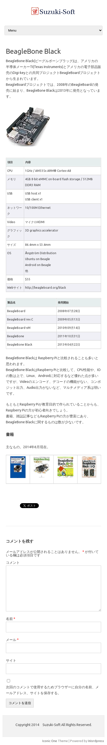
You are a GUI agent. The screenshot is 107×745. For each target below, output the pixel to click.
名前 (10, 619)
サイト (11, 660)
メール (12, 640)
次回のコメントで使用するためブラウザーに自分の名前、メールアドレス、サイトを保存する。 (52, 690)
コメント (13, 563)
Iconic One (49, 741)
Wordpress (96, 741)
